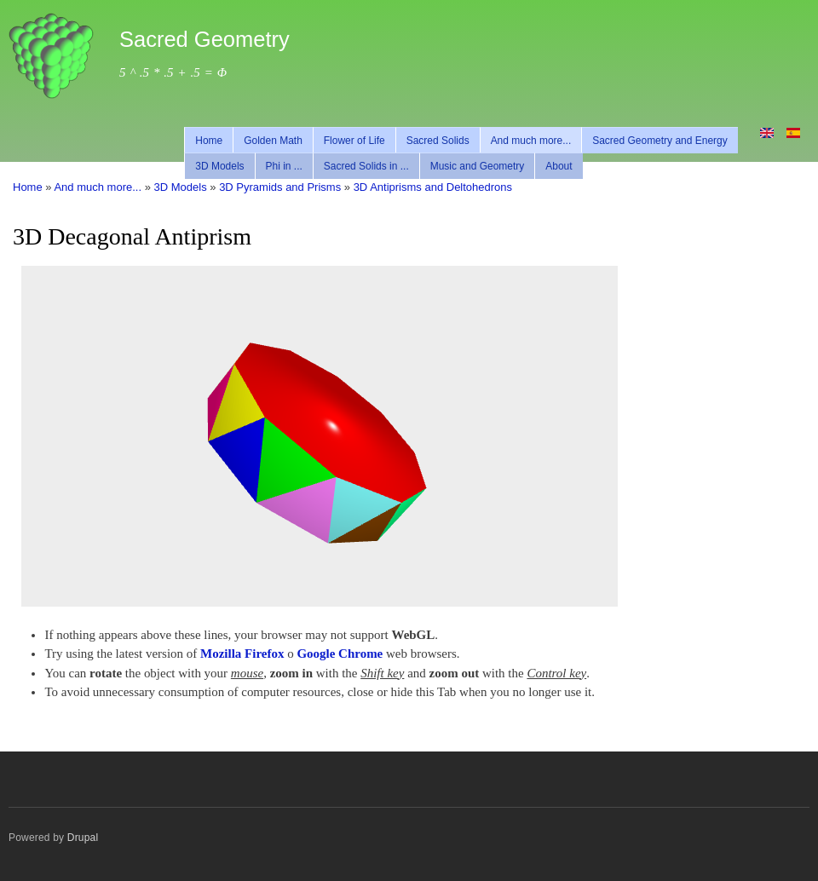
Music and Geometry (477, 166)
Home (208, 141)
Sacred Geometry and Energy (660, 141)
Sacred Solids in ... (366, 166)
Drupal (83, 838)
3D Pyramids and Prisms (280, 187)
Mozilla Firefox (242, 653)
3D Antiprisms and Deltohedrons (433, 187)
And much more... (531, 141)
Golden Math (273, 141)
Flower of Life (354, 141)
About (558, 166)
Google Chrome (340, 653)
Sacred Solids (437, 141)
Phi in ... (284, 166)
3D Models (219, 166)
